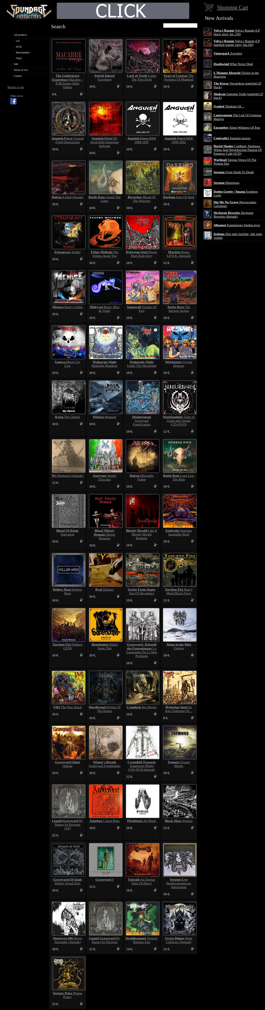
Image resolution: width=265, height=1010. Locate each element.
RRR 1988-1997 (141, 140)
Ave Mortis (142, 707)
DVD (19, 46)
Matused (104, 417)
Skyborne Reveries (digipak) (233, 214)
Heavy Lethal (67, 307)
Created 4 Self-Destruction (67, 140)
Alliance (104, 589)
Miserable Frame (141, 477)
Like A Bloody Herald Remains (141, 534)
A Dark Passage (67, 197)
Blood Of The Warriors (141, 199)
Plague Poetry (67, 995)
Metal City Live (67, 363)
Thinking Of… (229, 106)
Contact (18, 75)
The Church (67, 417)
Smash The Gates (105, 199)
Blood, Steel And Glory (141, 254)
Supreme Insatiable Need (178, 532)
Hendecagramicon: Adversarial (178, 883)
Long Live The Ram (178, 477)
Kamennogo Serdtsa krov (237, 225)
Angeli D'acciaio (104, 477)
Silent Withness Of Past (237, 127)
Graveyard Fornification (141, 420)
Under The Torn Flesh (141, 77)
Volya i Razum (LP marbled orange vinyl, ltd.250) (237, 43)
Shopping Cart (232, 7)
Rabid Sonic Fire (104, 646)
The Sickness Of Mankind (179, 77)
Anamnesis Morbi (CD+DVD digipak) (142, 765)
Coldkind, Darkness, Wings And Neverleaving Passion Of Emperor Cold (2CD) (238, 149)
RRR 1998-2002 (179, 140)
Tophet (68, 252)
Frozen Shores (179, 764)
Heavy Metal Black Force (179, 591)
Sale (16, 64)
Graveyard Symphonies (104, 764)
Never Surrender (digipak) (67, 940)
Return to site (16, 87)
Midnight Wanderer (104, 363)
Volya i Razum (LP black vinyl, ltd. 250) (237, 32)
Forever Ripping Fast (142, 940)
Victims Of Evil (141, 309)
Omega (67, 764)
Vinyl (19, 58)
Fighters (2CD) (68, 646)
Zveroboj (228, 53)
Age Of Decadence (141, 591)
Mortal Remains (104, 534)
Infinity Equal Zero (67, 881)
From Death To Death (234, 172)
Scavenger (105, 77)
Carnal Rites (104, 821)
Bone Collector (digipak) (178, 940)
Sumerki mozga (232, 138)
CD (18, 41)
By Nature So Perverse (104, 940)
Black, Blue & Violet (104, 309)
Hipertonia (226, 183)
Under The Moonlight (141, 363)
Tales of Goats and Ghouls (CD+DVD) (179, 420)
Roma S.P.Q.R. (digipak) (179, 254)
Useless (178, 646)
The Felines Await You (104, 254)
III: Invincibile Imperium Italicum (104, 142)
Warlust (179, 821)
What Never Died (233, 64)
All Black (141, 821)
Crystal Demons (178, 363)
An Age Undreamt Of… (178, 709)
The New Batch (67, 707)
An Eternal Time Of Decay (141, 881)
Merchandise (23, 52)
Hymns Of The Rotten (104, 709)
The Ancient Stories (178, 309)
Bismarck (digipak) (67, 475)
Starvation (67, 532)
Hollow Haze (67, 591)
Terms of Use (21, 70)
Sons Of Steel (178, 197)
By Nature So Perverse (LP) (67, 824)
